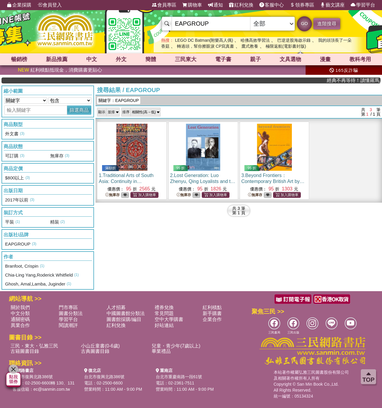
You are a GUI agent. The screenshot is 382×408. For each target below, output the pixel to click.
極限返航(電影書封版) (286, 46)
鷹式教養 (249, 46)
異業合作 (20, 325)
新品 (56, 59)
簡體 (150, 59)
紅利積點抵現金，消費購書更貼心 (60, 69)
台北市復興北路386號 (33, 376)
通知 (215, 5)
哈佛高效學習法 (255, 40)
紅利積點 (212, 307)
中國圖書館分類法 (126, 313)
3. (273, 181)
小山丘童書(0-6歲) (100, 345)
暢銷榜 (19, 59)
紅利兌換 (241, 5)
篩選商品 (79, 110)
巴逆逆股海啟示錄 (294, 40)
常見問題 (164, 313)
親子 (255, 59)
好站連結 (164, 325)
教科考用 (360, 59)
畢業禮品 (161, 351)
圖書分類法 (71, 313)
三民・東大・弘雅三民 (34, 345)
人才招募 (116, 307)
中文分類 (20, 313)
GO (304, 23)
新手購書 (212, 313)
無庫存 (112, 195)
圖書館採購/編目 (124, 319)
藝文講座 (332, 5)
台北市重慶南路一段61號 (179, 376)
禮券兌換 (164, 307)
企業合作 (212, 319)
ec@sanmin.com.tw (51, 389)
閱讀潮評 (68, 325)
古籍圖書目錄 (24, 351)
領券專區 (302, 5)
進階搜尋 (326, 23)
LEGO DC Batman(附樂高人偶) (204, 40)
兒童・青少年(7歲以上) (176, 345)
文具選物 (290, 59)
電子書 (223, 59)
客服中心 (271, 5)
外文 (121, 59)
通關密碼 (20, 319)
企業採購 (19, 5)
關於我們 (20, 307)
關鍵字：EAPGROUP (118, 100)
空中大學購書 (169, 319)
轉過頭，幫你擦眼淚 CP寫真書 (205, 46)
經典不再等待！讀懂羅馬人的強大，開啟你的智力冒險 (362, 80)
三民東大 (185, 59)
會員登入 (49, 5)
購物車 (192, 5)
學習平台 (363, 5)
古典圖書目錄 (95, 351)
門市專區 (68, 307)
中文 (91, 59)
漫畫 (325, 59)
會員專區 (164, 5)
